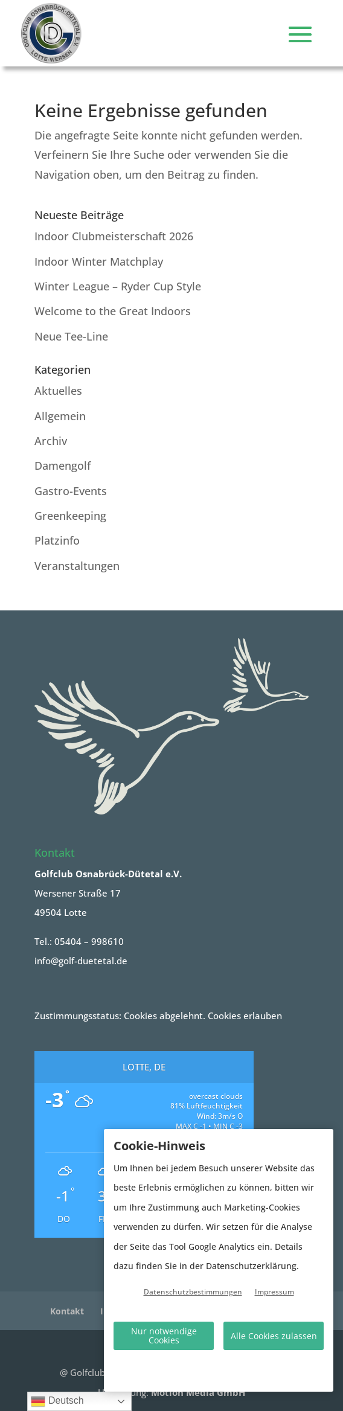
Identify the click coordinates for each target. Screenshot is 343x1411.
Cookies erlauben (245, 1015)
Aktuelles (58, 390)
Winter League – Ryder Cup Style (117, 286)
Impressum (274, 1292)
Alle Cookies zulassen (274, 1336)
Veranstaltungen (77, 565)
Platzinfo (57, 540)
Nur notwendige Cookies (164, 1335)
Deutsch (57, 1401)
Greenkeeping (70, 515)
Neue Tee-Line (71, 336)
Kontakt (67, 1311)
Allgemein (60, 416)
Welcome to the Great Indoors (112, 311)
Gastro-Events (70, 491)
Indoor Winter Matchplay (98, 261)
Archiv (50, 441)
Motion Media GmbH (198, 1392)
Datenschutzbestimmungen (193, 1292)
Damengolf (62, 465)
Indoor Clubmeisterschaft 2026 (113, 236)
